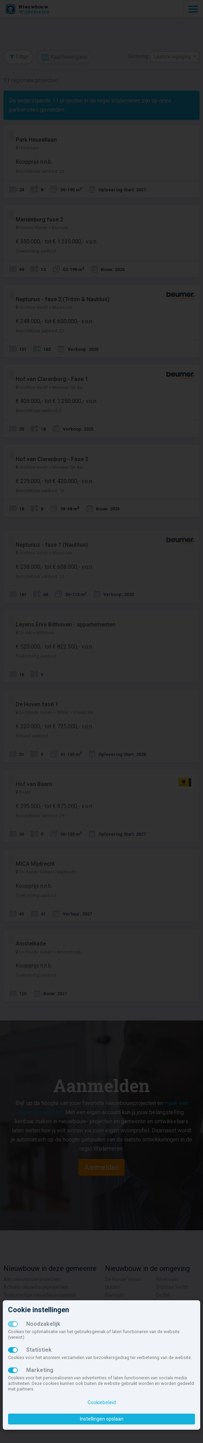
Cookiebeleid (102, 1402)
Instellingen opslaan (101, 1419)
